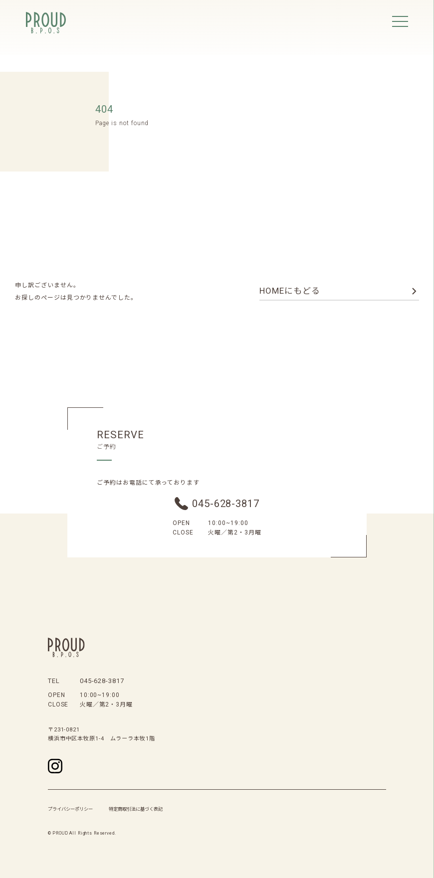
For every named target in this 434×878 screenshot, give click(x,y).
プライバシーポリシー (70, 809)
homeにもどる (289, 291)
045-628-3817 (225, 504)
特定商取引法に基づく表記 (136, 809)
